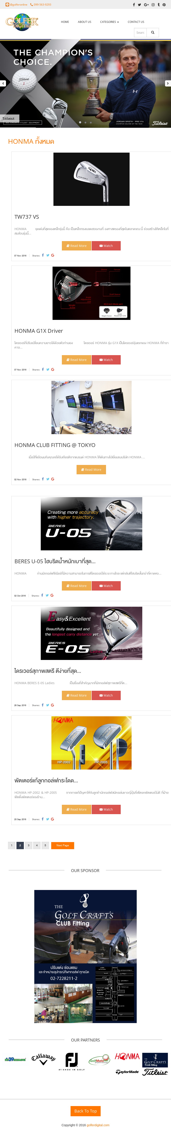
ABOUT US (84, 22)
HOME (65, 22)
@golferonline (19, 4)
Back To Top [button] (85, 1111)
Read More (77, 246)
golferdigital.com (98, 1125)
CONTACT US (136, 22)
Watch (106, 246)
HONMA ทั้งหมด (31, 141)
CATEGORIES (109, 22)
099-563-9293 (42, 4)
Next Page (63, 845)
